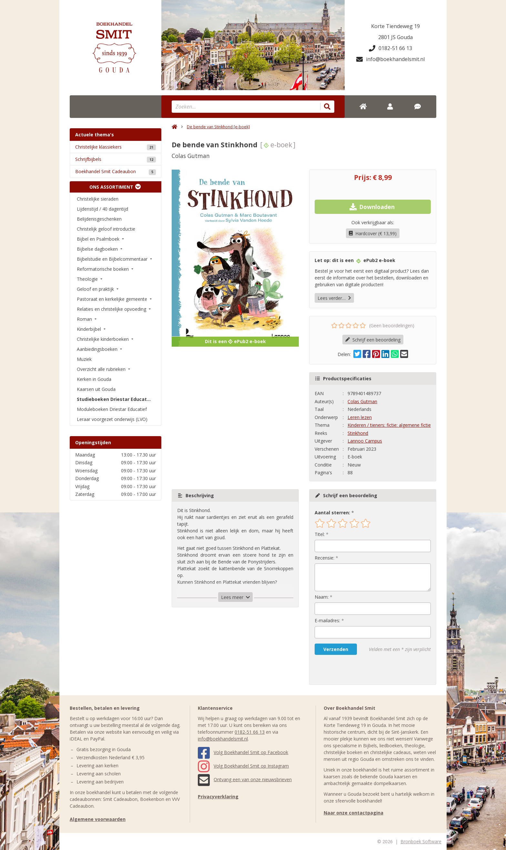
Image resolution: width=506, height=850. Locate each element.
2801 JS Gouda (395, 37)
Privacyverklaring (218, 796)
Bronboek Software (420, 841)
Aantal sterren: (332, 512)
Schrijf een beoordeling (372, 340)
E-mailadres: (327, 620)
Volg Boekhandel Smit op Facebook (243, 752)
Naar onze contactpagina (353, 813)
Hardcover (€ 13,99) (373, 233)
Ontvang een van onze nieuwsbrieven (245, 779)
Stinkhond (358, 433)
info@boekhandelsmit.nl (390, 59)
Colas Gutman (362, 401)
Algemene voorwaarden (98, 819)
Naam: (322, 597)
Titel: (320, 534)
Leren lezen (360, 417)
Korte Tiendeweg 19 (395, 26)
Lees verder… (334, 298)
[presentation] (356, 669)
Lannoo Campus (365, 441)
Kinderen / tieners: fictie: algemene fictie (389, 425)
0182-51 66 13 (390, 48)
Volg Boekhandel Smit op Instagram (243, 766)
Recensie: (324, 558)
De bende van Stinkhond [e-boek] (218, 127)
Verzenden (335, 649)
